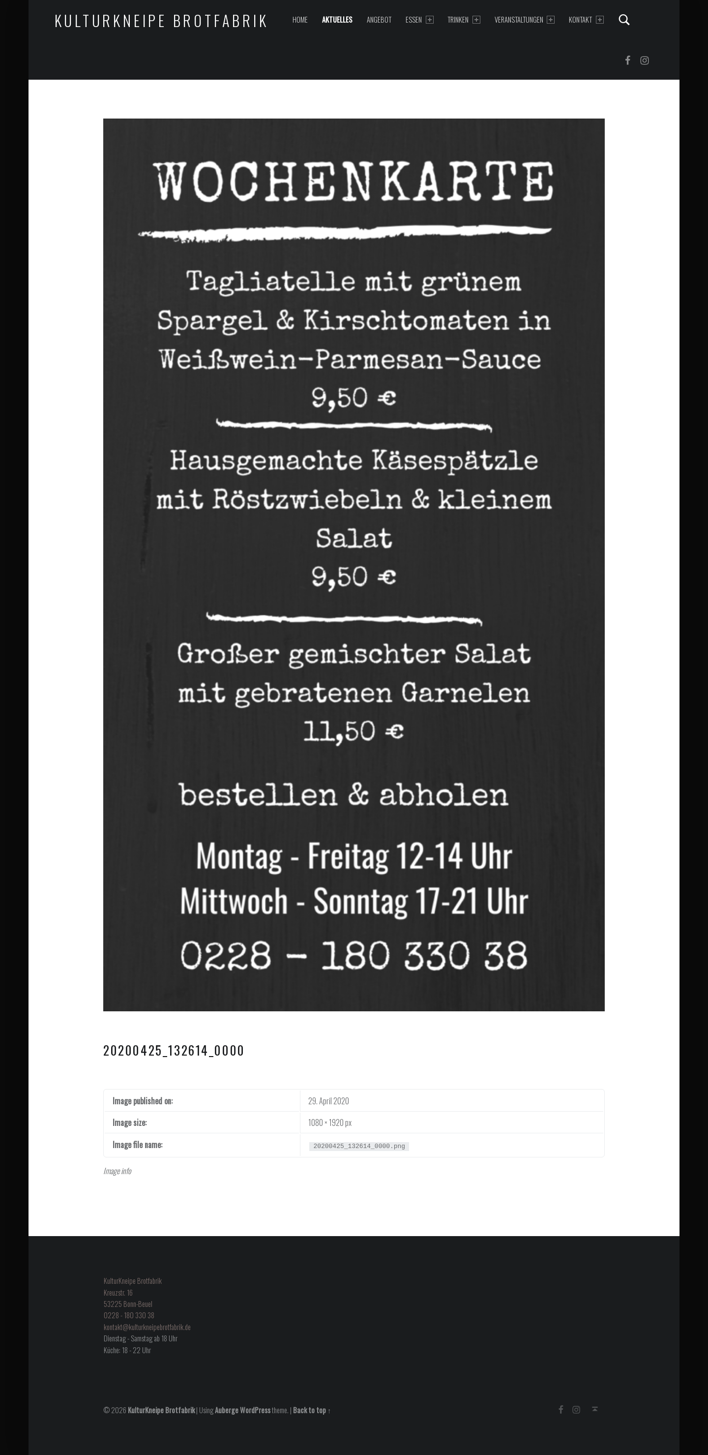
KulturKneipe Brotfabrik (162, 20)
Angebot (379, 19)
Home (300, 19)
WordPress (255, 1410)
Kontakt (586, 19)
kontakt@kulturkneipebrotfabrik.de (147, 1327)
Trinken (463, 19)
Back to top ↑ (312, 1410)
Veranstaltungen (525, 19)
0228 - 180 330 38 (129, 1315)
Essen (419, 19)
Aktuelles (337, 19)
